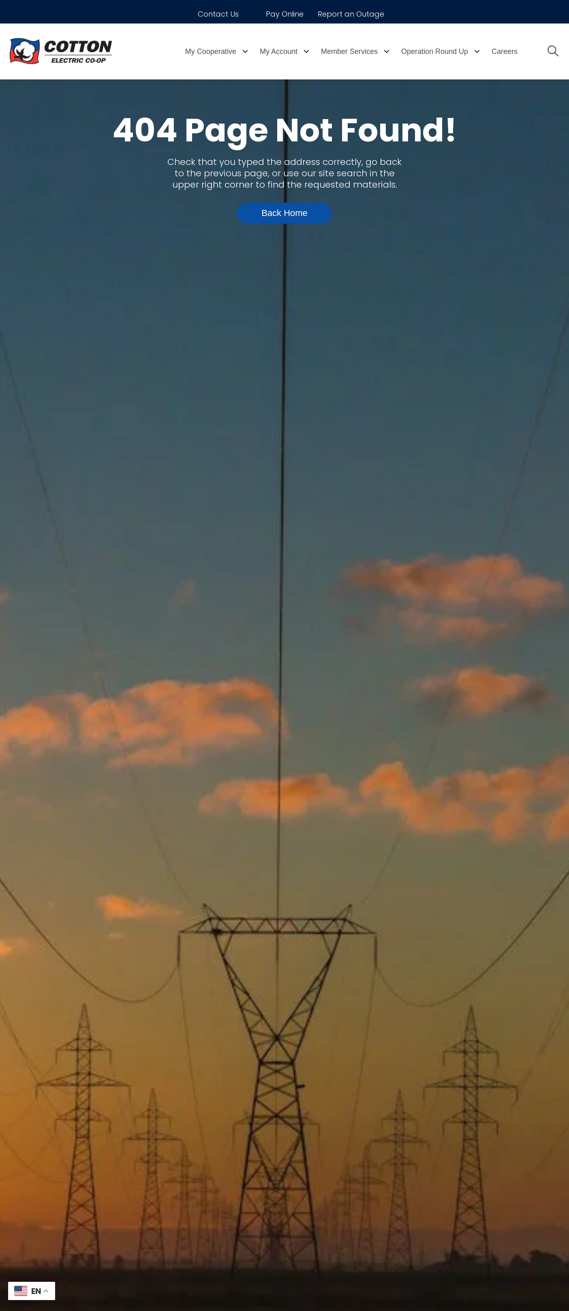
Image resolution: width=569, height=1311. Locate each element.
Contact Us (218, 14)
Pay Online (285, 14)
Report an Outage (351, 14)
